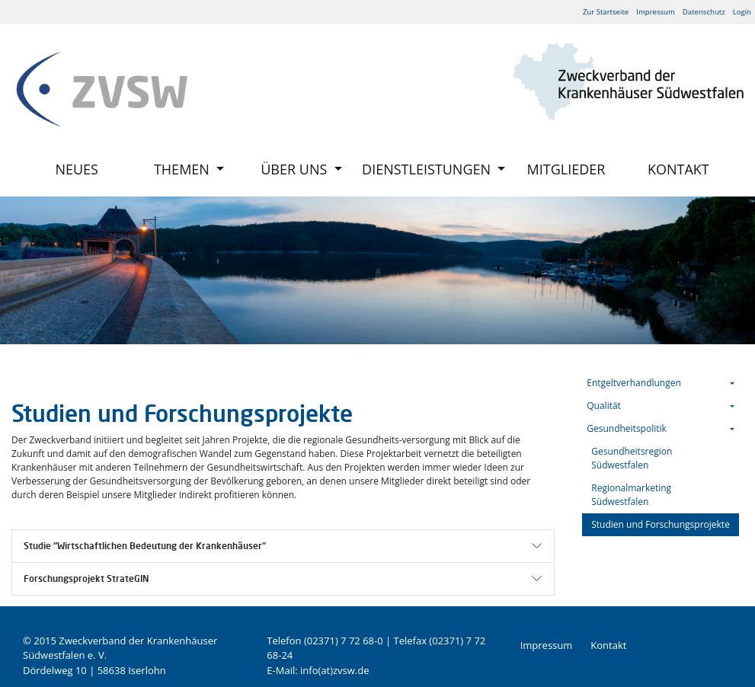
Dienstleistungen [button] (428, 169)
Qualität (604, 405)
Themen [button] (183, 169)
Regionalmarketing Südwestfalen (631, 494)
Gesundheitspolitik (627, 428)
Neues (76, 169)
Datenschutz (704, 12)
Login (742, 12)
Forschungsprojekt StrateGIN (86, 578)
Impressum (655, 12)
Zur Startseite (606, 12)
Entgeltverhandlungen (634, 382)
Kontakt (678, 169)
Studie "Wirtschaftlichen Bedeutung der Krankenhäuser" (145, 545)
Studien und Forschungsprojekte (660, 524)
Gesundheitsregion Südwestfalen (631, 458)
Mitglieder (566, 169)
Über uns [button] (296, 169)
